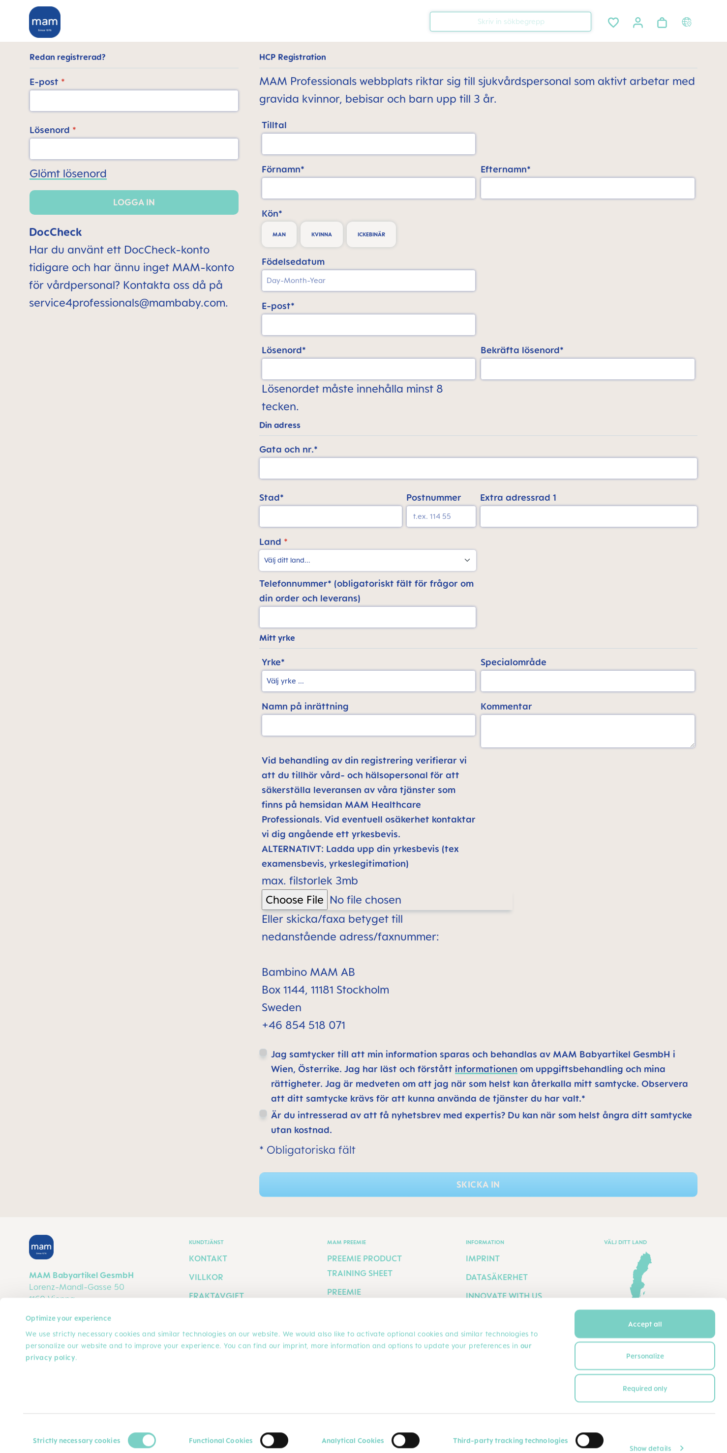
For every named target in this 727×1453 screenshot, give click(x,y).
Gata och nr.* (288, 449)
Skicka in (478, 1184)
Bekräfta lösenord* (522, 349)
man (279, 234)
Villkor (206, 1277)
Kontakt (208, 1258)
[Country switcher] (688, 21)
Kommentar (506, 706)
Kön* (272, 213)
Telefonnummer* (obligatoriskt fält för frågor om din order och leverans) (366, 590)
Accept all (645, 1309)
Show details (650, 1433)
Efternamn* (506, 169)
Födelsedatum (293, 261)
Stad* (271, 497)
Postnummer (433, 497)
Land (273, 541)
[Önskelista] (613, 21)
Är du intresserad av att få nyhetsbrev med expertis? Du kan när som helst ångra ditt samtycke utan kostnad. (481, 1122)
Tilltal (274, 124)
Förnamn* (283, 169)
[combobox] (510, 21)
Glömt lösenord (68, 173)
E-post (47, 81)
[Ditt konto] (638, 21)
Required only (645, 1373)
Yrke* (273, 661)
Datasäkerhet (497, 1277)
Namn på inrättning (305, 706)
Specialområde (513, 661)
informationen (486, 1068)
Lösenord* (284, 349)
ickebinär (371, 234)
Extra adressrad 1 (518, 497)
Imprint (483, 1258)
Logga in (134, 202)
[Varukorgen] (662, 21)
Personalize (645, 1342)
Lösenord (53, 129)
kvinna (321, 234)
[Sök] (581, 21)
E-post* (278, 305)
